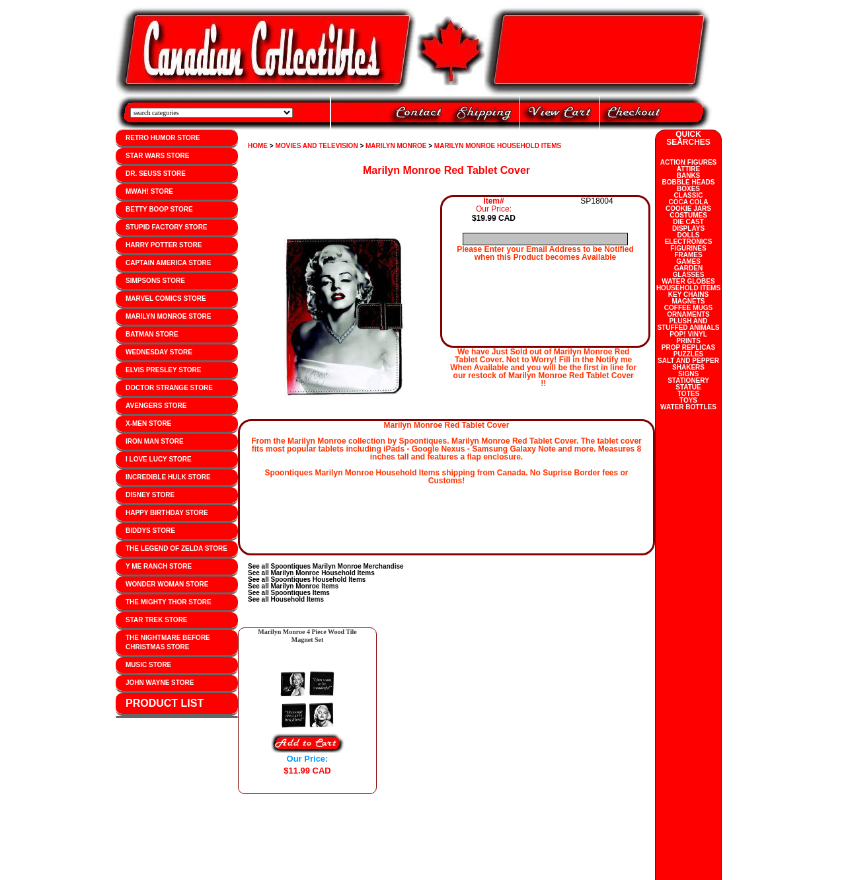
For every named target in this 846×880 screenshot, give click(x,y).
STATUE (688, 387)
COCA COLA (688, 202)
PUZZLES (688, 354)
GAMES (688, 261)
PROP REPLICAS (689, 347)
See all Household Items (286, 599)
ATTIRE (688, 169)
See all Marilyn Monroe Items (293, 586)
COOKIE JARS (688, 208)
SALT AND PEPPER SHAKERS (688, 364)
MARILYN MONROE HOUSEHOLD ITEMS (497, 145)
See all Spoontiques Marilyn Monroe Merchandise (326, 566)
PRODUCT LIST (165, 703)
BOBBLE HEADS (688, 182)
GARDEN (688, 268)
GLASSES (689, 274)
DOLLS (688, 235)
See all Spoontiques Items (289, 592)
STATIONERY (688, 380)
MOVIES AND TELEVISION (316, 145)
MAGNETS (688, 301)
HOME (258, 145)
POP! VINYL (688, 334)
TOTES (688, 393)
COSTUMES (688, 215)
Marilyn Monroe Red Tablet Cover (446, 170)
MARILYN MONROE (395, 145)
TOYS (688, 400)
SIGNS (688, 374)
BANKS (689, 175)
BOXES (688, 188)
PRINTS (688, 340)
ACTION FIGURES (688, 162)
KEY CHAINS (688, 294)
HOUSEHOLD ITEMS (688, 288)
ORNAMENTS (688, 314)
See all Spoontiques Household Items (306, 579)
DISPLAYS (688, 228)
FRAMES (688, 255)
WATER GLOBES (688, 281)
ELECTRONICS (688, 241)
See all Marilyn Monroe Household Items (311, 573)
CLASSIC (688, 195)
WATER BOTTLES (688, 407)
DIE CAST (688, 221)
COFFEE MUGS (688, 307)
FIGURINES (688, 248)
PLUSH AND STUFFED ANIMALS (688, 324)
